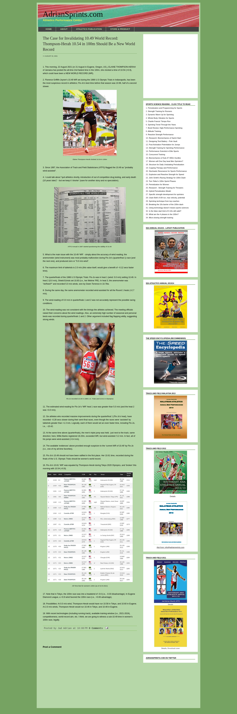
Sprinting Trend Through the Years (162, 125)
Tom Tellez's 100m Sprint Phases (162, 181)
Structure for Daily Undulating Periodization (166, 165)
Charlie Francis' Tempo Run (159, 121)
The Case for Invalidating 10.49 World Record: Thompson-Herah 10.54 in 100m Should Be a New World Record (89, 44)
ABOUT (63, 29)
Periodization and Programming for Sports (165, 108)
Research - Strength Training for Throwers (166, 188)
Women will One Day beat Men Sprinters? (166, 161)
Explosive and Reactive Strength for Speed (166, 174)
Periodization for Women (159, 184)
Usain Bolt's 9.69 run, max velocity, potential (167, 198)
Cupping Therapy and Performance (163, 168)
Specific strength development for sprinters (166, 194)
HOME (49, 29)
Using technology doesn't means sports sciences (169, 208)
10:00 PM (82, 628)
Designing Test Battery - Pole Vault (163, 141)
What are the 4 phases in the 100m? (164, 214)
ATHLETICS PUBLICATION (89, 29)
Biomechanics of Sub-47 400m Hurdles (165, 158)
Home (90, 698)
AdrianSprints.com (73, 14)
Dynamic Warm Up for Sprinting (161, 115)
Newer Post (50, 698)
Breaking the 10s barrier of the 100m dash (166, 204)
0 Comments (96, 628)
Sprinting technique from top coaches (164, 201)
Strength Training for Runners (160, 111)
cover (178, 648)
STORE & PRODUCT (120, 29)
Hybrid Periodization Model (160, 191)
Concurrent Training (157, 154)
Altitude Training (154, 131)
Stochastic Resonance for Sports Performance (168, 171)
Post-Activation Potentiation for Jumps (164, 145)
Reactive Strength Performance (160, 135)
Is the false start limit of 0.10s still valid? (165, 211)
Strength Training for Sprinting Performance (166, 148)
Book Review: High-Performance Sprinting (165, 128)
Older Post (130, 698)
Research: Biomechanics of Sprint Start (165, 138)
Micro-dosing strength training (161, 218)
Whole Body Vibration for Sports (161, 118)
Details (172, 496)
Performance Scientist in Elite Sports (164, 151)
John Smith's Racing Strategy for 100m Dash (167, 178)
